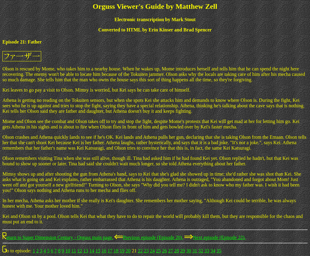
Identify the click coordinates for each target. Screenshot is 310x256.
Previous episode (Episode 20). (153, 237)
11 (73, 250)
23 (146, 250)
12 (79, 250)
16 (103, 250)
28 (176, 250)
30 (188, 250)
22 (140, 250)
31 (194, 250)
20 (128, 250)
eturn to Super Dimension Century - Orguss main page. (59, 237)
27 (170, 250)
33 (206, 250)
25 (158, 250)
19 (122, 250)
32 (200, 250)
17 (109, 250)
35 (218, 250)
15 (97, 250)
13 (85, 250)
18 (116, 250)
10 (67, 250)
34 (212, 250)
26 (164, 250)
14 (91, 250)
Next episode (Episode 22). (219, 237)
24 (152, 250)
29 (182, 250)
